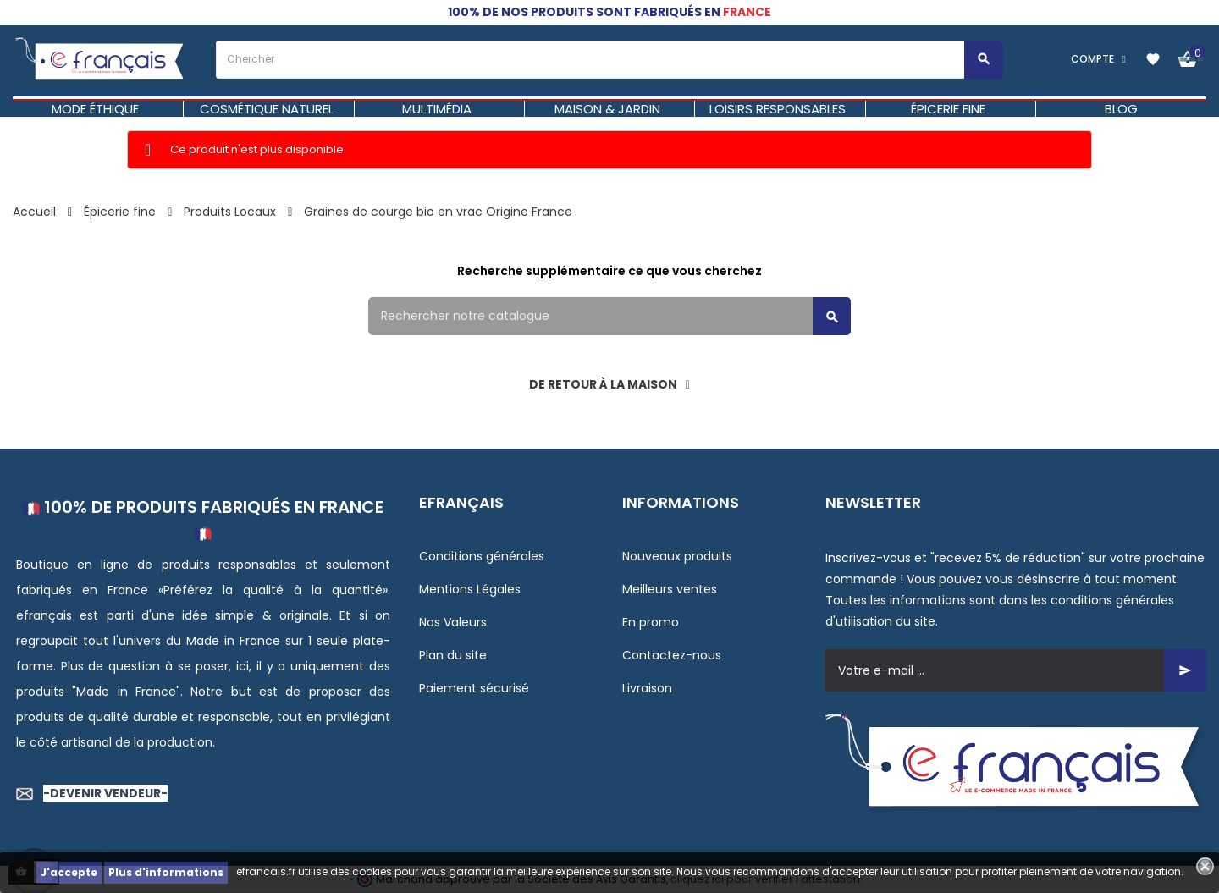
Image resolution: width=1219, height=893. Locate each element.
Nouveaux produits (677, 556)
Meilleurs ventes (669, 589)
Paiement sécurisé (474, 688)
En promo (650, 622)
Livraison (647, 688)
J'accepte (69, 872)
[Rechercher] (609, 316)
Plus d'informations (165, 872)
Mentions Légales (470, 589)
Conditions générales (481, 556)
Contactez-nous (671, 655)
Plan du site (453, 655)
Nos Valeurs (453, 622)
